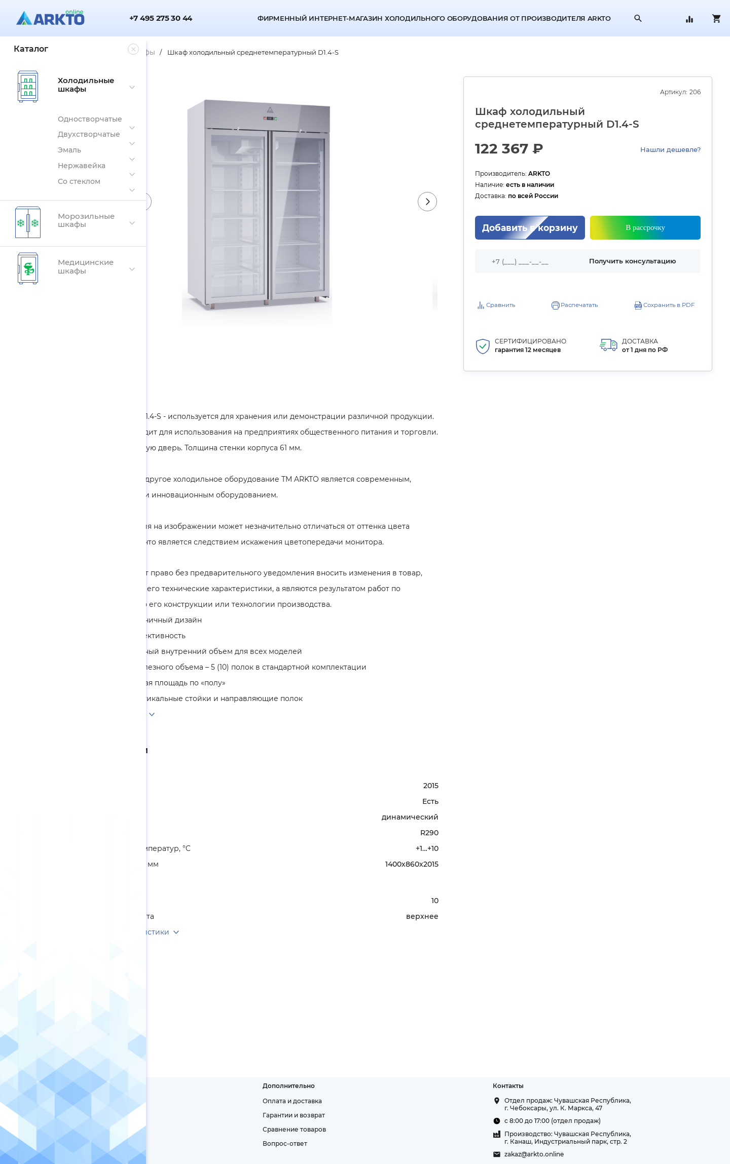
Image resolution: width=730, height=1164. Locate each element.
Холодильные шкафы (239, 52)
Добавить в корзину (565, 227)
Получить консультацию (646, 259)
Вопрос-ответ (368, 1143)
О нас (165, 1101)
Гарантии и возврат (377, 1115)
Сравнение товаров (377, 1129)
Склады (168, 1115)
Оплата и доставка (375, 1101)
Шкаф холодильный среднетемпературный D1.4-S (376, 52)
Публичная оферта (186, 1143)
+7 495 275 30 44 (160, 18)
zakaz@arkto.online (576, 1154)
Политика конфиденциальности (208, 1129)
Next (478, 201)
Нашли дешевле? (670, 149)
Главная (173, 52)
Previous (248, 201)
